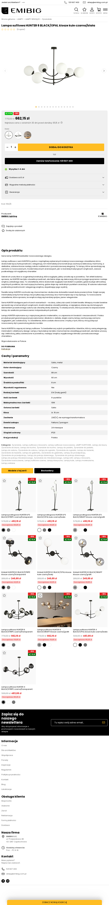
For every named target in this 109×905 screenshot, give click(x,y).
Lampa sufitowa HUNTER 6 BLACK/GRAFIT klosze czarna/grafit (53, 631)
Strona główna (8, 19)
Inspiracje (6, 765)
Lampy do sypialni (47, 450)
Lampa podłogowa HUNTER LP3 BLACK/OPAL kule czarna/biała (51, 516)
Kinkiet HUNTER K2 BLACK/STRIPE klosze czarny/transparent (15, 573)
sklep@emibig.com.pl (97, 2)
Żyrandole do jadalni (83, 447)
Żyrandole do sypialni (66, 450)
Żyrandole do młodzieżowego (48, 458)
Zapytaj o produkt (14, 226)
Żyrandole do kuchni (46, 447)
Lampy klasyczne (55, 460)
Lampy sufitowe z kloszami (34, 445)
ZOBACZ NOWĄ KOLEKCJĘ (54, 902)
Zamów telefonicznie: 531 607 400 (54, 160)
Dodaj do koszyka (61, 147)
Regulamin (6, 769)
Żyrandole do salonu (27, 450)
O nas (4, 745)
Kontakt (4, 779)
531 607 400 (74, 2)
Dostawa (5, 825)
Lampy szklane (8, 463)
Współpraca (7, 755)
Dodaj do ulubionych (15, 230)
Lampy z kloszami (82, 458)
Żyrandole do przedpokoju (13, 455)
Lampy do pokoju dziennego (40, 455)
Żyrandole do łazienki (11, 453)
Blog (3, 784)
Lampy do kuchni (28, 447)
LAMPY (20, 19)
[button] (7, 147)
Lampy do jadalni (65, 447)
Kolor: (7, 129)
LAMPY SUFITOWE (83, 445)
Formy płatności (8, 820)
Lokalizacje (6, 789)
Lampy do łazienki (85, 450)
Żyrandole (47, 19)
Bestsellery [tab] (47, 470)
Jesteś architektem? (10, 2)
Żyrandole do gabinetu (52, 453)
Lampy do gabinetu (31, 453)
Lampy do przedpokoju (74, 453)
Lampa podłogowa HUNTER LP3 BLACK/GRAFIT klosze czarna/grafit (89, 516)
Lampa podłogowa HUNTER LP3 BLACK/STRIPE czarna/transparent (17, 516)
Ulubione (5, 805)
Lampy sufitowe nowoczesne (61, 445)
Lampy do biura (99, 445)
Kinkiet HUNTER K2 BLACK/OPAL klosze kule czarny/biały (54, 573)
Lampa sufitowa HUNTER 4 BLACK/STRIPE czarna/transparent (17, 688)
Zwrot (4, 810)
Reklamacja (6, 815)
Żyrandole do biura (10, 447)
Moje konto (6, 801)
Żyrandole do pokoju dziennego (70, 455)
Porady (4, 760)
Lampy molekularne (84, 460)
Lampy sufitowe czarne (35, 460)
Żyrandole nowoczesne (12, 460)
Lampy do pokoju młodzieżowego (17, 458)
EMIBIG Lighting (9, 216)
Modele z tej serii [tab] (17, 470)
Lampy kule (69, 460)
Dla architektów (8, 750)
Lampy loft (68, 458)
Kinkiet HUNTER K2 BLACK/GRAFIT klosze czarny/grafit (87, 573)
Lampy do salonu (9, 450)
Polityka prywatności (10, 774)
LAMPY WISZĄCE (32, 19)
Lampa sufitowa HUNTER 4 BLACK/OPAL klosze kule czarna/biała (90, 631)
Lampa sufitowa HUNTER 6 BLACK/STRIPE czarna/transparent (17, 631)
